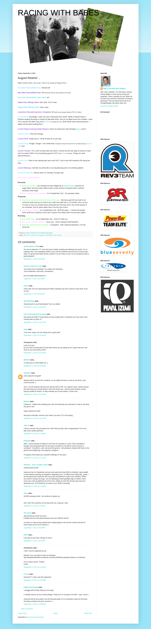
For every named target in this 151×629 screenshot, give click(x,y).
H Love (26, 574)
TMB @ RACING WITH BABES (114, 89)
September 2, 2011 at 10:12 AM (35, 322)
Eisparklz (27, 441)
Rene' (26, 535)
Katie (26, 329)
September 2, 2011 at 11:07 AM (35, 394)
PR (55, 235)
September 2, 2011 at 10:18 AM (35, 335)
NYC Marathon (48, 235)
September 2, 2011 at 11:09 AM (35, 434)
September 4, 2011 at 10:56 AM (35, 604)
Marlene (27, 401)
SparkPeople (69, 186)
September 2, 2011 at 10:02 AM (35, 307)
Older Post (88, 613)
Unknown (27, 373)
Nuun (78, 129)
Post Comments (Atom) (35, 617)
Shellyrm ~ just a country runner (36, 465)
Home (55, 613)
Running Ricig (29, 301)
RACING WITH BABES (58, 12)
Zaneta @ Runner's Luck (33, 266)
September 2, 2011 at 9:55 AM (34, 294)
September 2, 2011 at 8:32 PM (34, 541)
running (59, 235)
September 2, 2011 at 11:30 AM (35, 486)
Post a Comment (27, 609)
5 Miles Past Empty (31, 587)
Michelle (27, 360)
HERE (64, 153)
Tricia (26, 493)
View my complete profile (109, 106)
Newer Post (22, 613)
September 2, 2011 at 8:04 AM (34, 259)
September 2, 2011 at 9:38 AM (34, 279)
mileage (40, 235)
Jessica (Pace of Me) (31, 246)
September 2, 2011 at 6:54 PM (34, 528)
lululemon (34, 235)
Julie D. (26, 425)
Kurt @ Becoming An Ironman (35, 314)
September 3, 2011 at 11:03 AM (35, 567)
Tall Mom (47, 121)
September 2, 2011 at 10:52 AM (35, 366)
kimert (26, 286)
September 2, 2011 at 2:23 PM (34, 506)
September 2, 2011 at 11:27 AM (35, 458)
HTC (28, 235)
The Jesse (27, 513)
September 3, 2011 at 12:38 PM (35, 580)
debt (25, 235)
